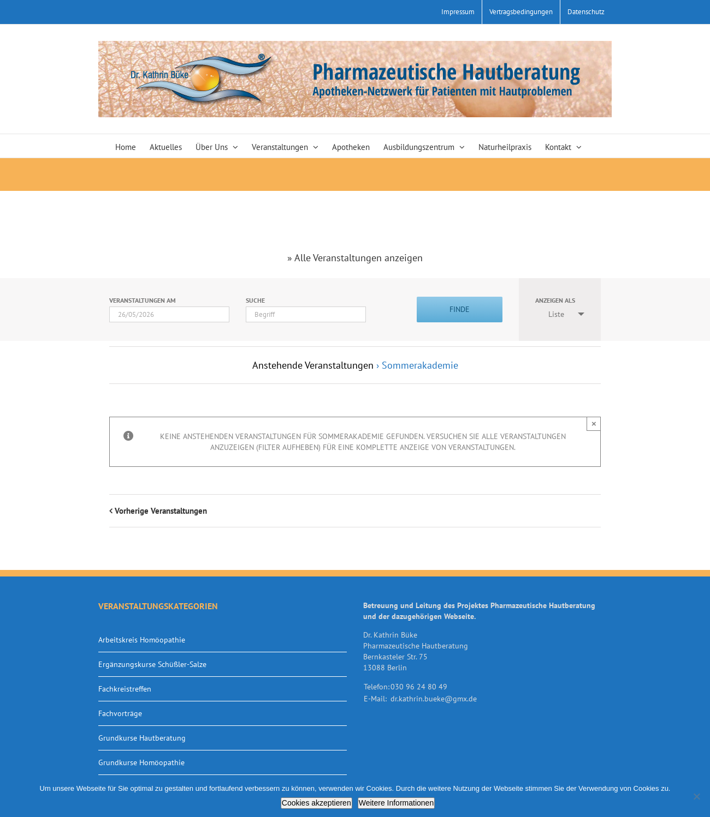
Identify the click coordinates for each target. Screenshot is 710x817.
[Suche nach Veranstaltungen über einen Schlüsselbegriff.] (306, 314)
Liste (549, 314)
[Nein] (696, 796)
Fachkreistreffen (124, 689)
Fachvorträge (120, 713)
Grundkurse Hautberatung (142, 738)
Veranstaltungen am (142, 300)
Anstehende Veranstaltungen (313, 365)
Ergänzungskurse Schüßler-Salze (152, 664)
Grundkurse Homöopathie (141, 762)
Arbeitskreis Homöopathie (141, 640)
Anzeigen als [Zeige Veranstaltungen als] (555, 300)
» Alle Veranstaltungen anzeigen (355, 257)
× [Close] (593, 423)
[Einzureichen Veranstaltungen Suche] (459, 309)
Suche (255, 300)
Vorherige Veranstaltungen (161, 511)
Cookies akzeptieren (316, 802)
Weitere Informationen (396, 802)
